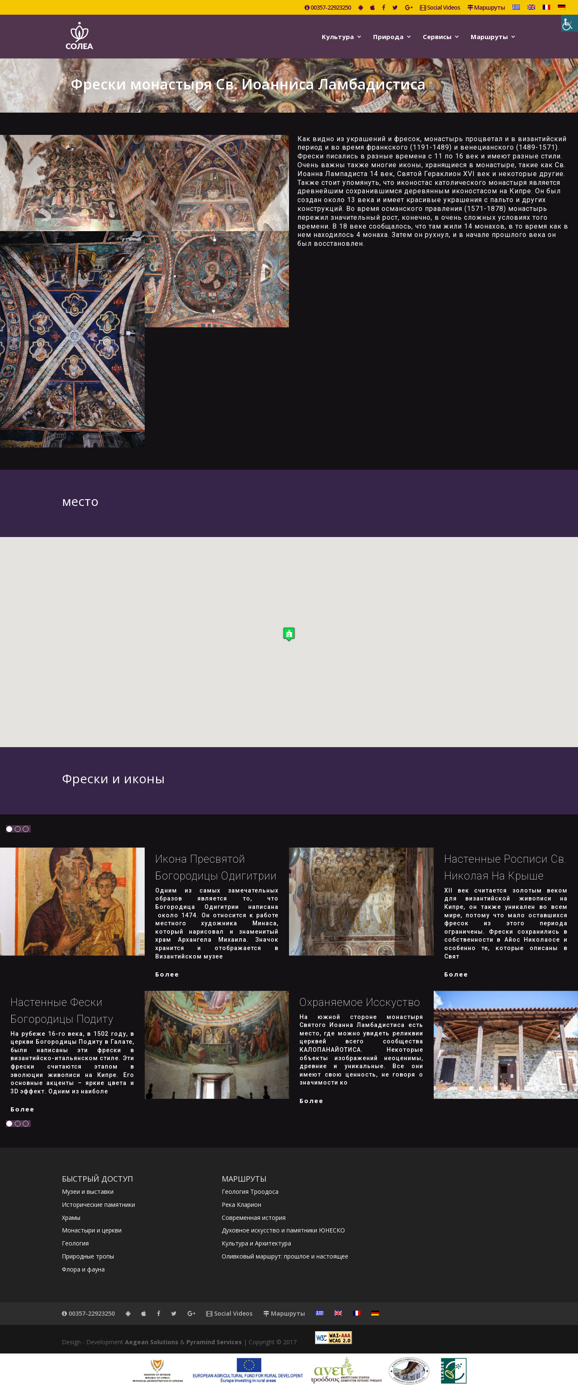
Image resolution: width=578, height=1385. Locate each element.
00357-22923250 (328, 8)
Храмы (71, 1210)
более (167, 967)
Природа (388, 35)
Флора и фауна (83, 1262)
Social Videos (440, 8)
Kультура (338, 35)
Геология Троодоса (250, 1184)
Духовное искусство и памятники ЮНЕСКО (283, 1223)
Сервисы (437, 35)
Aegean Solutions (151, 1335)
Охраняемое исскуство (360, 995)
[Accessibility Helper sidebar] (569, 23)
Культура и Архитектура (256, 1236)
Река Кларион (241, 1197)
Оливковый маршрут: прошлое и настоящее (285, 1249)
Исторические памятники (98, 1197)
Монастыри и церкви (92, 1223)
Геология (75, 1236)
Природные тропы (88, 1249)
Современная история (254, 1210)
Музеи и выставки (88, 1184)
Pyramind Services (214, 1335)
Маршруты (486, 8)
